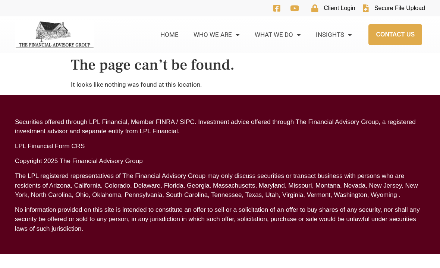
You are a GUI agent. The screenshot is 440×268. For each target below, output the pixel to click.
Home (169, 34)
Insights (334, 35)
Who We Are (217, 35)
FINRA (165, 121)
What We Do (278, 35)
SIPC (187, 121)
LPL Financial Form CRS (50, 146)
